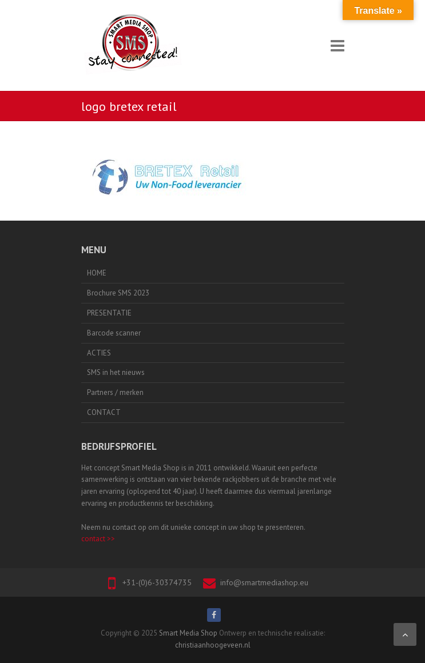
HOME (96, 273)
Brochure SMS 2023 (118, 293)
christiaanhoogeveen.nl (213, 645)
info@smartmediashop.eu (264, 582)
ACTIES (99, 353)
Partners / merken (115, 392)
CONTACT (104, 412)
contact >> (98, 539)
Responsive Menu (337, 45)
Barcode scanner (114, 333)
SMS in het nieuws (116, 372)
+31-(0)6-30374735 (157, 582)
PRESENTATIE (109, 313)
